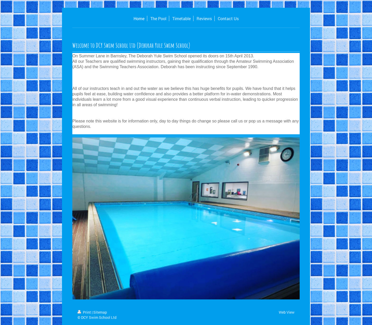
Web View (287, 312)
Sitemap (100, 312)
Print (85, 312)
